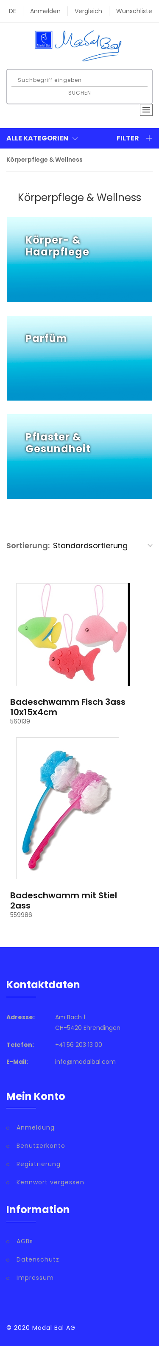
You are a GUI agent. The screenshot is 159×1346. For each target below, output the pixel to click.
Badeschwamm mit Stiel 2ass (63, 900)
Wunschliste (134, 11)
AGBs (25, 1241)
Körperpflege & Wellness (44, 159)
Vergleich (88, 11)
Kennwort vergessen (50, 1182)
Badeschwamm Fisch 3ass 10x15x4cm (68, 707)
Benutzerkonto (41, 1145)
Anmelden (45, 11)
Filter (135, 138)
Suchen (79, 92)
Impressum (35, 1277)
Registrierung (39, 1164)
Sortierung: (28, 545)
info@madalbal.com (85, 1061)
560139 (20, 721)
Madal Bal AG (53, 1328)
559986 (21, 915)
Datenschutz (38, 1259)
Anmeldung (36, 1127)
